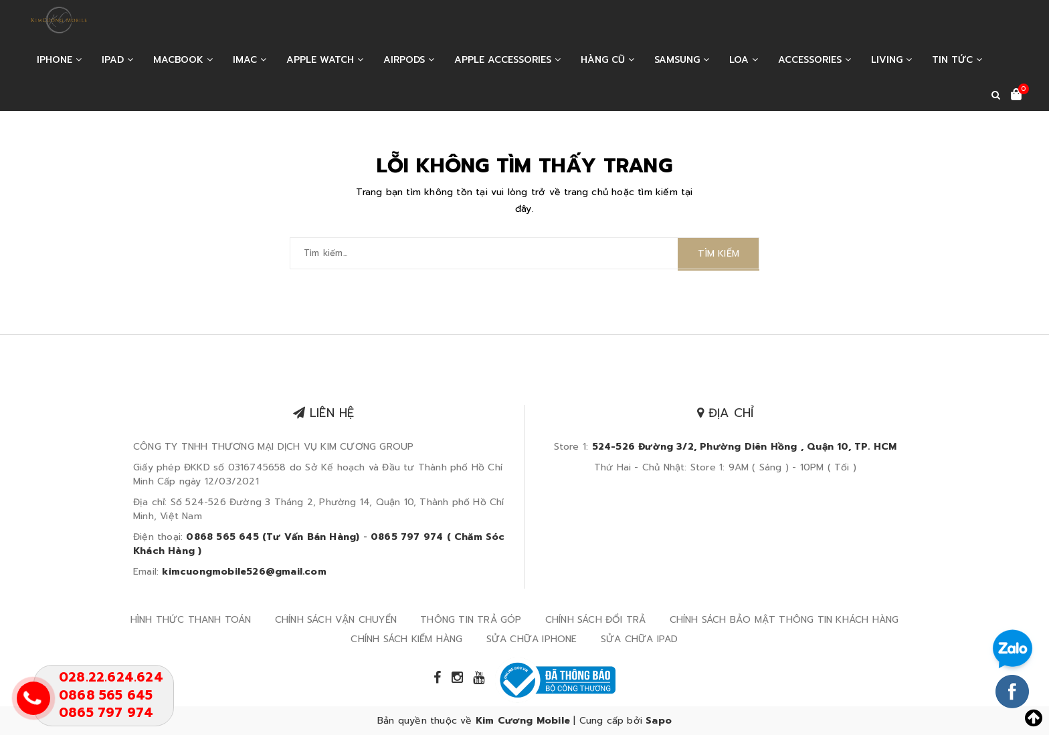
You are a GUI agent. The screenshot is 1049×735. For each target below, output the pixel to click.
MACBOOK (183, 60)
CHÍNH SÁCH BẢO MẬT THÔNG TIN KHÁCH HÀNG (784, 620)
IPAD (117, 60)
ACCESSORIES (814, 60)
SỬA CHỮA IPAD (639, 639)
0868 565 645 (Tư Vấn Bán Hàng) (272, 537)
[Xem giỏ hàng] (1016, 95)
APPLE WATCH (324, 60)
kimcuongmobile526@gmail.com (244, 572)
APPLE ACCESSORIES (507, 60)
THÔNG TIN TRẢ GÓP (470, 620)
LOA (743, 60)
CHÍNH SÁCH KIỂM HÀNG (406, 639)
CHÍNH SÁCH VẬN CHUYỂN (336, 620)
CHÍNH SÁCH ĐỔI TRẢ (595, 620)
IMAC (249, 60)
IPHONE (59, 60)
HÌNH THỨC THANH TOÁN (191, 620)
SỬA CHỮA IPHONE (531, 639)
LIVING (891, 60)
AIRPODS (408, 60)
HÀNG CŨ (607, 60)
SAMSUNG (681, 60)
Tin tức (957, 60)
